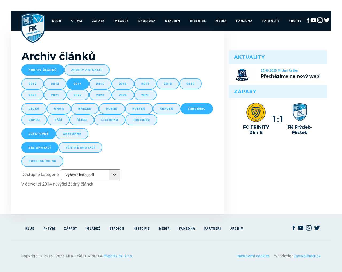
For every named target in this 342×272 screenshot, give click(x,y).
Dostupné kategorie (40, 174)
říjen (82, 120)
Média (221, 21)
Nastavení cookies (254, 255)
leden (34, 109)
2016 (123, 84)
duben (112, 109)
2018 (168, 84)
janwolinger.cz (307, 255)
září (58, 120)
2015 (100, 84)
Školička (147, 21)
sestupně (72, 134)
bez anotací (40, 147)
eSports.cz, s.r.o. (118, 255)
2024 (123, 95)
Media (164, 228)
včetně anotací (80, 147)
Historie (198, 21)
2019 (190, 84)
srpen (34, 120)
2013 (55, 84)
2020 (33, 95)
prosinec (141, 120)
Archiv (295, 21)
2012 (33, 84)
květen (139, 109)
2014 (78, 84)
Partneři (270, 21)
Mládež (122, 21)
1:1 (278, 118)
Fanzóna (244, 21)
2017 (145, 84)
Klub (56, 21)
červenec (197, 109)
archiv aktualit (86, 70)
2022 (78, 95)
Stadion (172, 21)
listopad (109, 120)
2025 (145, 95)
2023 (100, 95)
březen (85, 109)
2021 (55, 95)
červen (167, 109)
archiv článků (43, 70)
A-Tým (76, 21)
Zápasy (98, 21)
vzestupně (39, 134)
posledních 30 (42, 161)
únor (59, 109)
